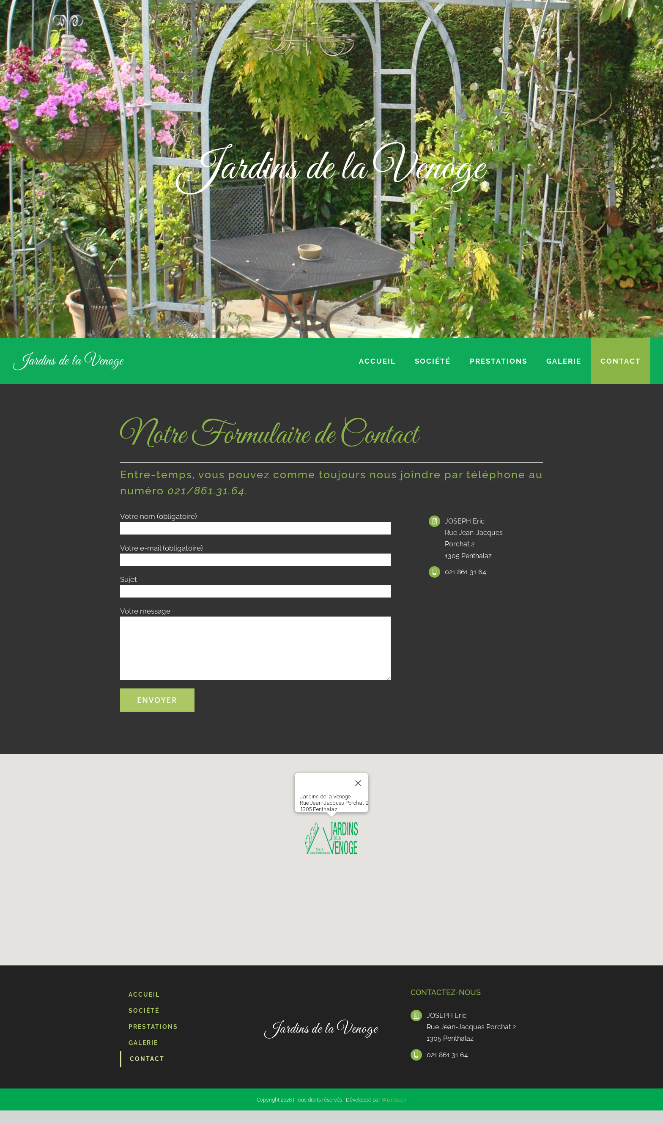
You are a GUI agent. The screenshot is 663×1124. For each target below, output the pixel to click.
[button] (331, 838)
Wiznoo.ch (393, 1100)
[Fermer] (358, 783)
